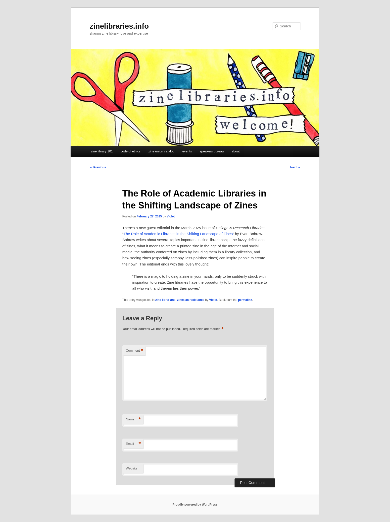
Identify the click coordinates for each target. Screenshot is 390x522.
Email (133, 444)
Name (133, 419)
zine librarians (165, 300)
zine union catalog (161, 151)
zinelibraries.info (119, 26)
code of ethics (131, 151)
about (236, 151)
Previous (98, 167)
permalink (245, 300)
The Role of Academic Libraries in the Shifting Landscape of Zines (178, 234)
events (187, 151)
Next (295, 167)
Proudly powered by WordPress (194, 504)
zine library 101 (102, 151)
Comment (134, 350)
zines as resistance (190, 300)
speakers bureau (212, 151)
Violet (171, 216)
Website (132, 468)
